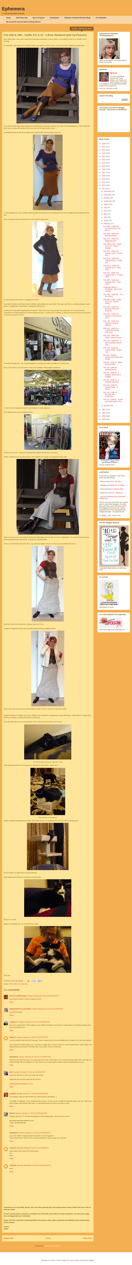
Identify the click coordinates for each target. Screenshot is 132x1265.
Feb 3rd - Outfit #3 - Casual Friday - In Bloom (110, 387)
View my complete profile (108, 88)
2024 (104, 150)
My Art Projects (39, 18)
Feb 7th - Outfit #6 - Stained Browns (110, 368)
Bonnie (12, 1113)
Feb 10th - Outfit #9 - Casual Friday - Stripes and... (112, 350)
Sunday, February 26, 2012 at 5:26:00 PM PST (34, 1022)
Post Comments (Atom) (52, 1246)
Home (8, 18)
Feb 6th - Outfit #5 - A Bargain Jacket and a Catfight (112, 375)
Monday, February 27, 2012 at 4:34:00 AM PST (29, 1072)
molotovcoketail (74, 1260)
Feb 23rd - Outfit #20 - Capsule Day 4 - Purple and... (112, 260)
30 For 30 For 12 (15, 984)
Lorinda (57, 45)
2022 (104, 156)
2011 (104, 409)
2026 (104, 144)
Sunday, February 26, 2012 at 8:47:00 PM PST (35, 1057)
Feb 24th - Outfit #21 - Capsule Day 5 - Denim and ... (112, 253)
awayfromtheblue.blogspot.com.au (21, 1084)
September (108, 201)
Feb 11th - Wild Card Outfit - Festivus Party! (112, 336)
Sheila (114, 73)
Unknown (12, 1148)
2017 (104, 172)
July (105, 207)
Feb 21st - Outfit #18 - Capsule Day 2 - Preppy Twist (113, 275)
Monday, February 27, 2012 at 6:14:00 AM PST (32, 1094)
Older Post (87, 1238)
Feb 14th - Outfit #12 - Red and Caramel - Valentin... (111, 323)
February (24, 984)
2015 (104, 179)
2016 (104, 176)
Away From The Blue (113, 481)
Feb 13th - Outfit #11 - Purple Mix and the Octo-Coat (111, 330)
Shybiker (12, 1094)
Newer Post (8, 1238)
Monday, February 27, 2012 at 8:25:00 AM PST (35, 1133)
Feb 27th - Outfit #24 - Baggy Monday (111, 240)
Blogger (91, 1260)
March (106, 220)
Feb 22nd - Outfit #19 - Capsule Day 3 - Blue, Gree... (112, 268)
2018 (104, 169)
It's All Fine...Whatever (114, 493)
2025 (104, 147)
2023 (104, 153)
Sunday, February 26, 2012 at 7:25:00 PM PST (32, 1037)
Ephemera (13, 8)
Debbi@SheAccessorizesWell (20, 1009)
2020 (104, 163)
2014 (104, 182)
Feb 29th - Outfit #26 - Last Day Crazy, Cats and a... (112, 228)
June (106, 211)
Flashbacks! (54, 18)
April (105, 217)
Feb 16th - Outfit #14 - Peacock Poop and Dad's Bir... (111, 309)
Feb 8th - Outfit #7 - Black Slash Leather (112, 363)
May (105, 214)
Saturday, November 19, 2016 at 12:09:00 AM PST (34, 1165)
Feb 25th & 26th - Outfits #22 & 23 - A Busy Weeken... (112, 246)
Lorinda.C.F (13, 1022)
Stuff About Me (22, 18)
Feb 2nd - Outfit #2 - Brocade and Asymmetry (110, 394)
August (106, 204)
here (9, 128)
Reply (11, 1002)
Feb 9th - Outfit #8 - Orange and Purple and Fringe (112, 357)
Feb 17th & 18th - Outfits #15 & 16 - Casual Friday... (112, 302)
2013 (104, 185)
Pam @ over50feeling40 (18, 996)
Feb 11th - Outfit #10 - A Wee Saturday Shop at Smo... (112, 343)
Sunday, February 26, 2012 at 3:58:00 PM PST (43, 996)
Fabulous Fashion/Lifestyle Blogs (77, 18)
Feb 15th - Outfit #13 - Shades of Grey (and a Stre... (112, 316)
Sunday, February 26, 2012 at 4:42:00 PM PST (47, 1009)
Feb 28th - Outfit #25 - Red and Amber (111, 235)
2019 (104, 166)
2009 (104, 416)
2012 (104, 189)
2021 (104, 160)
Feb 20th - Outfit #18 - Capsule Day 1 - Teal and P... (111, 282)
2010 (104, 413)
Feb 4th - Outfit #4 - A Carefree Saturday (111, 381)
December (108, 191)
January (107, 405)
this (40, 765)
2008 (104, 419)
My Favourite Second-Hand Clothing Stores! (23, 22)
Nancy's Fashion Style (115, 489)
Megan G (12, 1037)
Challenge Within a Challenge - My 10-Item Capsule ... (112, 289)
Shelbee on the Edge (116, 485)
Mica (11, 1072)
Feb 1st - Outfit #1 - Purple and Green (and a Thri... (113, 400)
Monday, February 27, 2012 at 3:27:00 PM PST (33, 1148)
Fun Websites (101, 18)
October (107, 198)
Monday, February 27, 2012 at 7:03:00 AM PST (31, 1113)
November (108, 195)
